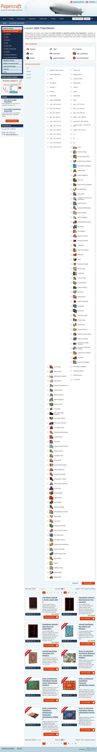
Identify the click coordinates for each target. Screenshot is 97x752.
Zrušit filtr (75, 583)
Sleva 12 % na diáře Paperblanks (10, 101)
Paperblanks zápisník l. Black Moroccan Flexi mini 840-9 (87, 600)
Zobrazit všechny (12, 121)
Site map (19, 748)
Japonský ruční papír (9, 66)
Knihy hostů (56, 53)
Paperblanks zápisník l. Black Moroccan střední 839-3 (50, 627)
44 (68, 592)
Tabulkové (64, 589)
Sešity (55, 49)
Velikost (29, 71)
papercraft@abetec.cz (12, 134)
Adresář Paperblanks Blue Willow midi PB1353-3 (86, 627)
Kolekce (29, 74)
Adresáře (79, 49)
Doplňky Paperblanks (59, 58)
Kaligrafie (6, 69)
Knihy (5, 72)
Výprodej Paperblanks (83, 58)
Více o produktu (49, 617)
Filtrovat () (88, 583)
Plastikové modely (8, 60)
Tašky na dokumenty (82, 53)
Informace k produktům (8, 748)
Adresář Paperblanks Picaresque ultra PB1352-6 (49, 653)
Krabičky (32, 58)
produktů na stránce (89, 589)
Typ (27, 68)
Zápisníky (32, 49)
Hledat (92, 18)
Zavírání (29, 78)
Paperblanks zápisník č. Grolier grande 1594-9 (50, 600)
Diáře (31, 53)
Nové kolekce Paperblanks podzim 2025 (12, 110)
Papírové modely (8, 28)
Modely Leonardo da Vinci (10, 63)
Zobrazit (77, 589)
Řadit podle (28, 589)
